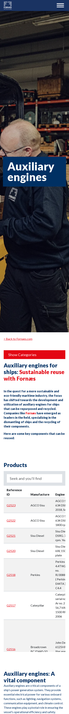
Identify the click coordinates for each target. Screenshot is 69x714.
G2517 (11, 605)
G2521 (11, 535)
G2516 (11, 649)
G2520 (11, 551)
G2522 (11, 520)
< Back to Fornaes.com (18, 339)
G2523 (11, 505)
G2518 (11, 575)
